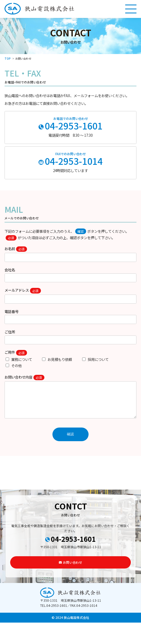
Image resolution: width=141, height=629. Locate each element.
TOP (8, 58)
